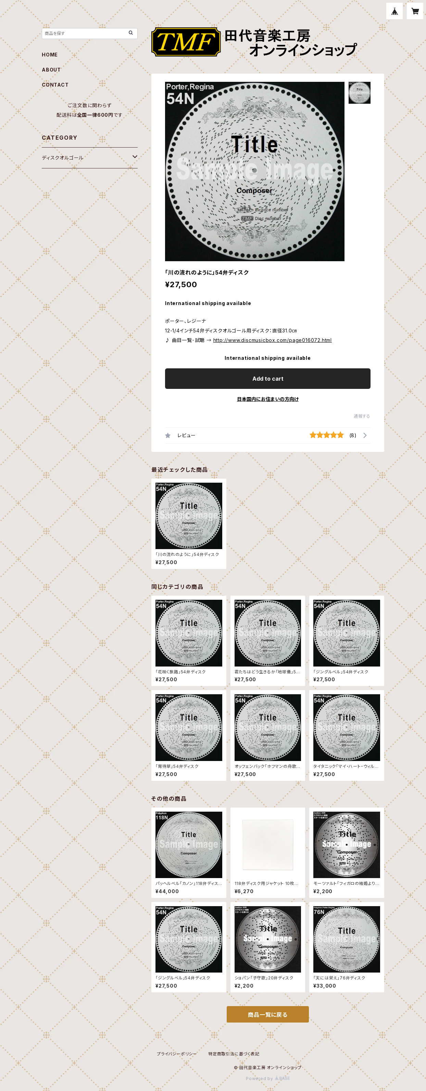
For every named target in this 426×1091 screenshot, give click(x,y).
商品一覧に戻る (268, 1014)
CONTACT (55, 85)
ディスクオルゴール (63, 158)
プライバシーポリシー (177, 1053)
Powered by (268, 1078)
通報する (362, 416)
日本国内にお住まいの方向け (268, 399)
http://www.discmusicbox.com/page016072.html (272, 340)
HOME (50, 55)
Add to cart (268, 378)
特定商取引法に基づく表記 (234, 1053)
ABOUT (51, 70)
